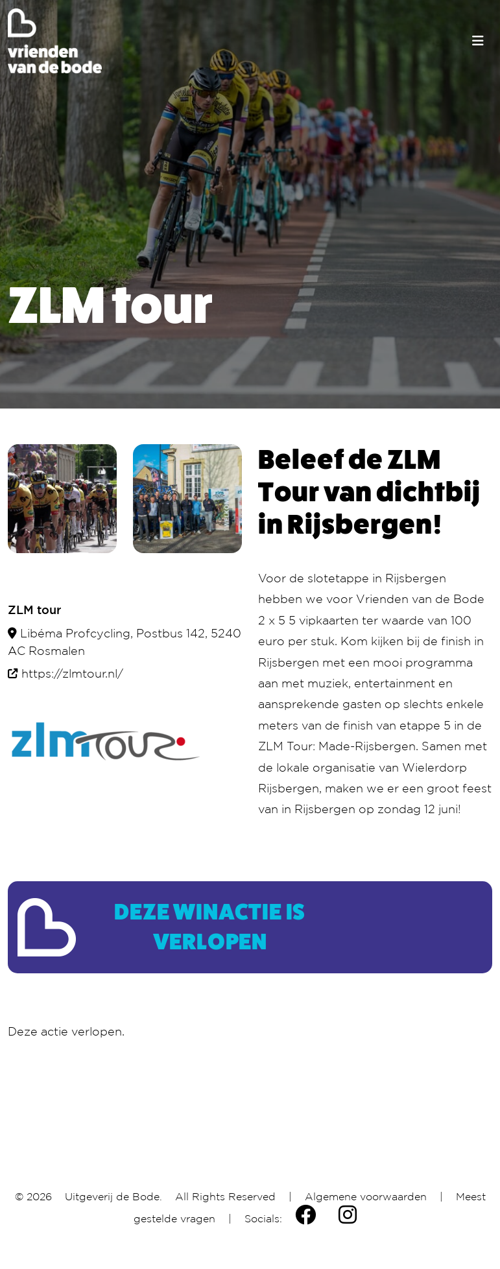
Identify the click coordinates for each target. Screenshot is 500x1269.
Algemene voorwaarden (366, 1196)
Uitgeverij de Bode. (113, 1196)
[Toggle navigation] (478, 41)
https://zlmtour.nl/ (72, 673)
